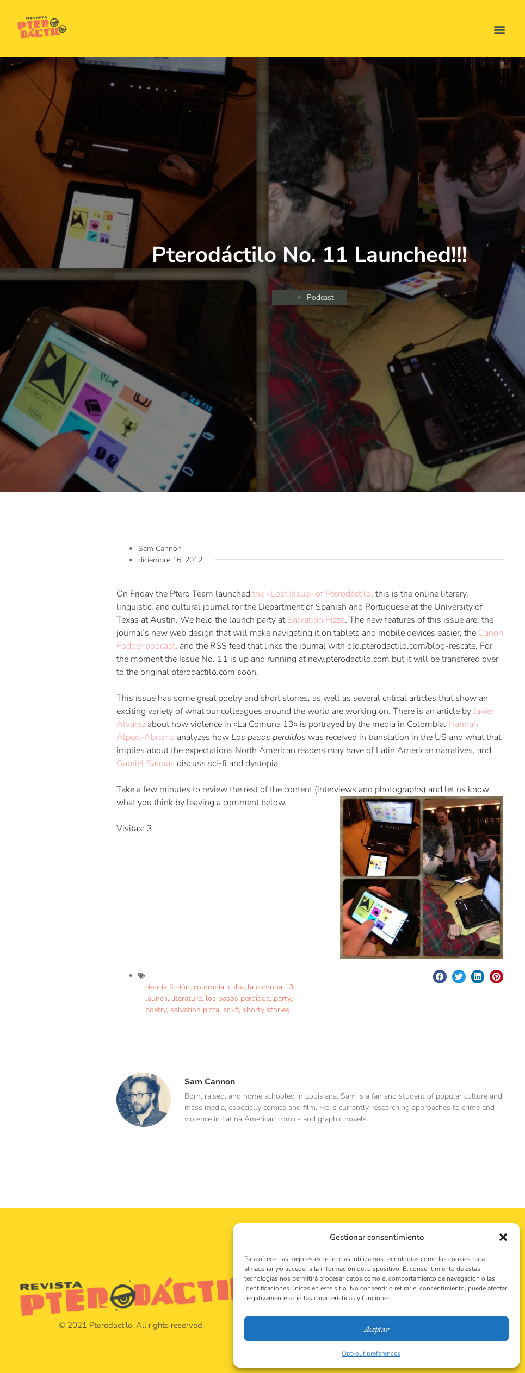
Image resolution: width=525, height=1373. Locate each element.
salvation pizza (194, 1010)
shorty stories (266, 1010)
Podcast (320, 297)
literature (186, 998)
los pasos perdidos (238, 998)
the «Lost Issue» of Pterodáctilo (311, 594)
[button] (503, 1237)
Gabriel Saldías (145, 763)
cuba (236, 987)
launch (156, 998)
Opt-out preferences (371, 1353)
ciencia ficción (167, 987)
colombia (209, 987)
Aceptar (376, 1329)
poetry (155, 1010)
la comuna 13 (270, 987)
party (282, 998)
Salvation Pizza (316, 620)
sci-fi (231, 1010)
